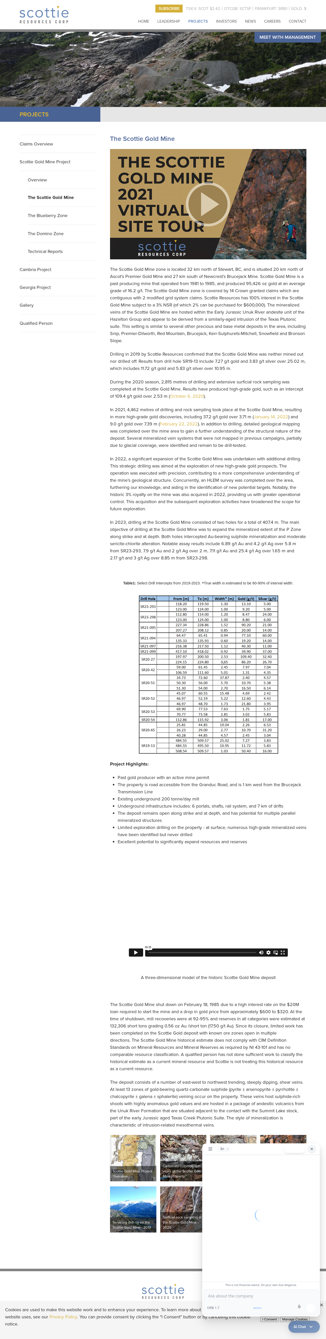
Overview (37, 180)
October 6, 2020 (187, 396)
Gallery (27, 305)
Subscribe (169, 8)
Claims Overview (36, 144)
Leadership (168, 21)
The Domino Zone (46, 233)
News (250, 21)
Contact (297, 21)
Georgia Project (35, 287)
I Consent (269, 1319)
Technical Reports (45, 251)
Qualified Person (36, 323)
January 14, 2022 (271, 416)
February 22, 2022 (179, 424)
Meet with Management (288, 37)
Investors (226, 21)
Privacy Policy (63, 1317)
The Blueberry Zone (47, 215)
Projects (198, 21)
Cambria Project (35, 269)
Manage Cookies (295, 1319)
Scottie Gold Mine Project (45, 161)
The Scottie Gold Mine (51, 197)
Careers (272, 21)
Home (143, 21)
